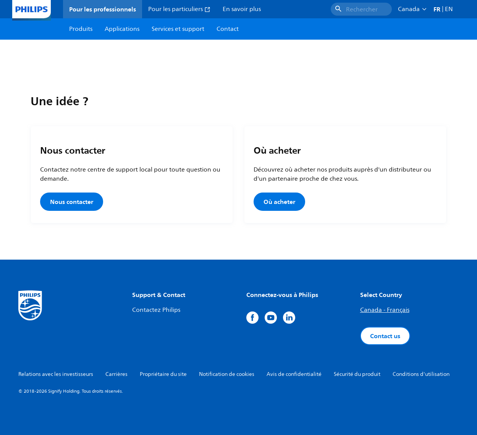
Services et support (178, 29)
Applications (122, 29)
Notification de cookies (226, 374)
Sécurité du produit (357, 374)
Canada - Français (384, 310)
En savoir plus (242, 9)
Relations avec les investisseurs (55, 374)
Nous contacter (71, 201)
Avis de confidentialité (294, 374)
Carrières (116, 374)
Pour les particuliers (179, 9)
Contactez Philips (156, 310)
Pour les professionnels (102, 9)
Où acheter (279, 201)
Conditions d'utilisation (421, 374)
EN (449, 9)
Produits (80, 29)
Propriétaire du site (163, 374)
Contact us (385, 336)
